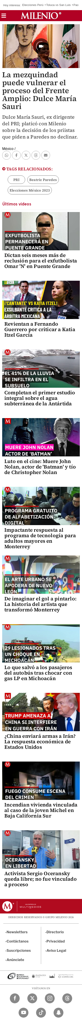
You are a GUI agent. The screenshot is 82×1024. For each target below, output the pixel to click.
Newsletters (17, 932)
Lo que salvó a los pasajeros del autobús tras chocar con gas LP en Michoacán (38, 673)
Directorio (55, 932)
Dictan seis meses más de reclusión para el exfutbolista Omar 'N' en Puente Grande (40, 261)
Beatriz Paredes (43, 179)
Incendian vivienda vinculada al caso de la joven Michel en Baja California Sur (41, 810)
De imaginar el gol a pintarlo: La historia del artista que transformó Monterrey (40, 604)
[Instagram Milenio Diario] (50, 998)
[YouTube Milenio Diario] (23, 1013)
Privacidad (56, 941)
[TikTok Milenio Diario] (41, 1013)
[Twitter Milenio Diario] (32, 998)
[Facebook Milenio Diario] (15, 998)
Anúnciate (15, 960)
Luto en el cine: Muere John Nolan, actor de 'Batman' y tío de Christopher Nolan (40, 467)
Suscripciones (19, 950)
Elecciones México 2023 (30, 190)
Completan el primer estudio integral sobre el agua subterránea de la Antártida (39, 398)
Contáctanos (18, 941)
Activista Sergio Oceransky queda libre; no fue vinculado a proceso (40, 879)
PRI (16, 179)
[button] (3, 17)
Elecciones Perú (33, 5)
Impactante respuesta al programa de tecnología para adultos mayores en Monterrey (40, 538)
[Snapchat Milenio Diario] (58, 1013)
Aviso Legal (56, 950)
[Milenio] (41, 15)
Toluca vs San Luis (58, 5)
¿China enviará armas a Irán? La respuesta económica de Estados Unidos (40, 741)
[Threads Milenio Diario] (67, 998)
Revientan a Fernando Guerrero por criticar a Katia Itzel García (39, 329)
